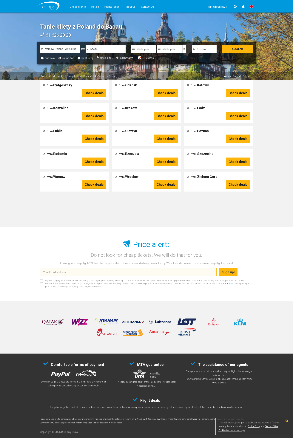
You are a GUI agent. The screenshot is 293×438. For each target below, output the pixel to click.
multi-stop (86, 58)
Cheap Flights (78, 6)
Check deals (94, 93)
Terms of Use (271, 426)
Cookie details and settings (231, 430)
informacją (228, 283)
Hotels (95, 6)
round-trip (66, 58)
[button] (218, 7)
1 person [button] (202, 49)
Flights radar (111, 6)
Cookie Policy (254, 426)
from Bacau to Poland (238, 76)
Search (237, 49)
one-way (48, 58)
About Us (130, 6)
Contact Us (147, 6)
